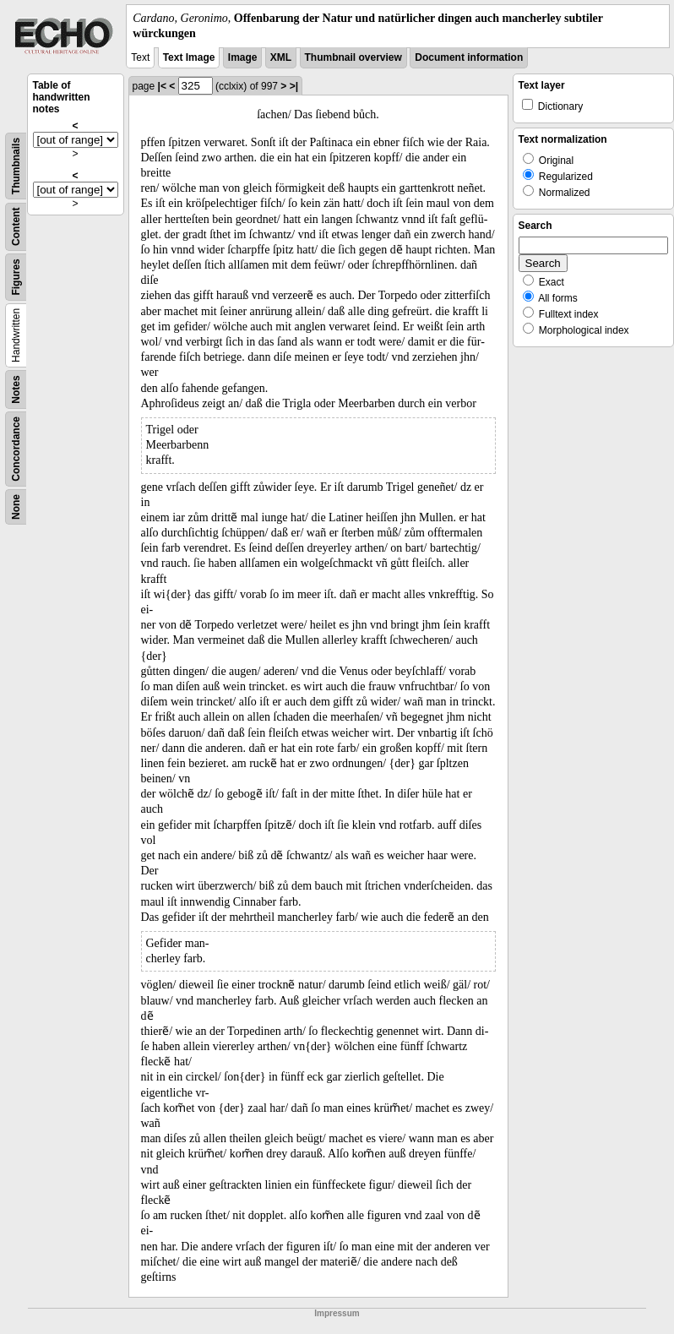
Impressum (336, 1313)
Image (243, 57)
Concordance (16, 449)
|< (162, 86)
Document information (469, 57)
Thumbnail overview (353, 57)
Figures (16, 277)
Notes (16, 390)
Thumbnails (16, 166)
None (16, 507)
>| (294, 86)
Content (16, 227)
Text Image (189, 57)
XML (280, 57)
